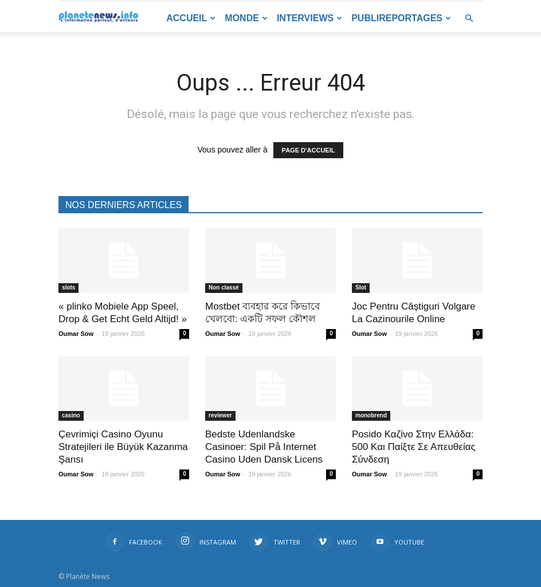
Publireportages (401, 18)
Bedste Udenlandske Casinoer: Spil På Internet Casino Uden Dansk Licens (264, 447)
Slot (360, 287)
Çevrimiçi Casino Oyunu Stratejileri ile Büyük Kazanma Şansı (123, 447)
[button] (469, 18)
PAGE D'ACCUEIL (308, 150)
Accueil (190, 18)
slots (68, 287)
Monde (246, 18)
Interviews (309, 18)
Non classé (224, 287)
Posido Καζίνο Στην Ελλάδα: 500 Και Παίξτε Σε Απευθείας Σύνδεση (414, 447)
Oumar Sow (75, 333)
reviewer (220, 415)
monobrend (371, 415)
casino (71, 415)
